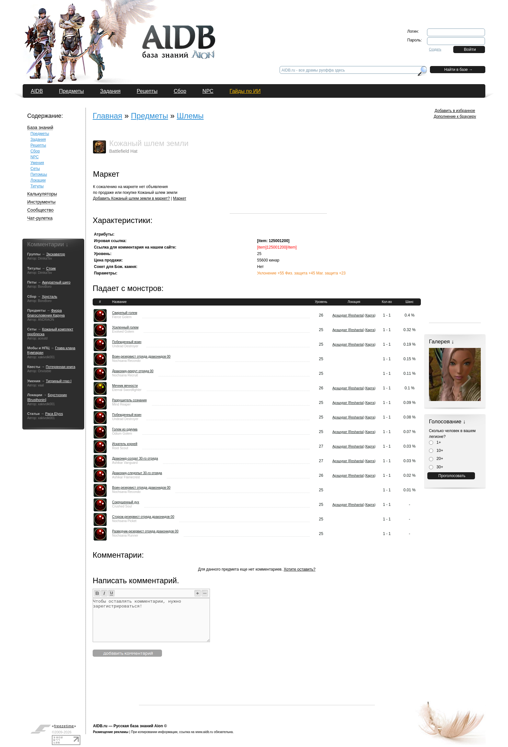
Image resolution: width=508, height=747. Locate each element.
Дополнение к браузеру (455, 116)
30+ (436, 467)
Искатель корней (124, 444)
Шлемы (190, 115)
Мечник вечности (125, 385)
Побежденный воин (126, 342)
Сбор (180, 91)
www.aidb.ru (204, 732)
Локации (38, 180)
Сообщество (40, 210)
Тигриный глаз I (59, 381)
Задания (110, 91)
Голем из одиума (124, 429)
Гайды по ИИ (245, 91)
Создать (435, 49)
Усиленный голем (125, 327)
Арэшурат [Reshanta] (348, 315)
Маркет (179, 198)
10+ (436, 450)
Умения (37, 163)
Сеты (35, 168)
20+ (436, 458)
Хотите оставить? (300, 569)
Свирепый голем (124, 313)
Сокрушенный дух (125, 502)
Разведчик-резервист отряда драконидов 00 (145, 531)
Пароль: (414, 40)
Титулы (37, 186)
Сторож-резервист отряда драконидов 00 (143, 516)
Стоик (51, 268)
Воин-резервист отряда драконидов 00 (141, 356)
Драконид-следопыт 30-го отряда (137, 473)
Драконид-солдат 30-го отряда (135, 458)
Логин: (413, 31)
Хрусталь (49, 296)
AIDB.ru (100, 726)
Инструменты (41, 202)
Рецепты (147, 91)
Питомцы (38, 174)
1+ (435, 442)
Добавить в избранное (455, 110)
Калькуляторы (42, 193)
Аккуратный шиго (56, 282)
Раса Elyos (54, 414)
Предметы (71, 91)
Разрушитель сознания (129, 400)
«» (64, 726)
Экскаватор (55, 254)
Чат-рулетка (39, 218)
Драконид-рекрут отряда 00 (133, 371)
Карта (370, 315)
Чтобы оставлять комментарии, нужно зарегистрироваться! (151, 620)
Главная (107, 115)
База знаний (40, 127)
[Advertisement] (278, 172)
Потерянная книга (60, 367)
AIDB (37, 91)
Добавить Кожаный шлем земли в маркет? (131, 198)
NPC (208, 91)
